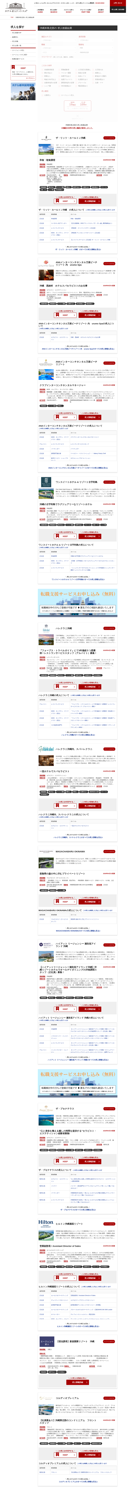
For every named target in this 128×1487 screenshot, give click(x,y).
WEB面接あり (66, 86)
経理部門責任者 (56, 1305)
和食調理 (54, 218)
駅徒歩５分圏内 (100, 76)
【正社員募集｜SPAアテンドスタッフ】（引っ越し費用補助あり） (92, 223)
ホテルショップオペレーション (80, 458)
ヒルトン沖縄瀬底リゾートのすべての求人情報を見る (77, 1326)
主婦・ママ (99, 83)
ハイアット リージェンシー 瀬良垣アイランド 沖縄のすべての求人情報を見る (77, 1060)
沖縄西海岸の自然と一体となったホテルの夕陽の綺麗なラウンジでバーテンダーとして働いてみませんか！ (92, 1194)
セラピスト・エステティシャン (59, 338)
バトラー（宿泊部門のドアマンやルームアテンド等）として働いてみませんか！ (92, 1187)
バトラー (54, 1186)
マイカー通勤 (66, 73)
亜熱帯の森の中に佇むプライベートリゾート (85, 919)
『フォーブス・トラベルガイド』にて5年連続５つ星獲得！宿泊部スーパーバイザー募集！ (93, 712)
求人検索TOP (16, 34)
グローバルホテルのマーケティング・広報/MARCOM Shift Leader (91, 1309)
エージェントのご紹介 (19, 56)
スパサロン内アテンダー (59, 223)
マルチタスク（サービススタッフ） (59, 920)
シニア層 (47, 86)
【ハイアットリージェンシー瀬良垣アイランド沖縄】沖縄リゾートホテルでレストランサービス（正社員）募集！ (92, 1044)
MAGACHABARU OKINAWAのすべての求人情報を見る (77, 931)
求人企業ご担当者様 (118, 9)
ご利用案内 (40, 10)
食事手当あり (66, 76)
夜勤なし (47, 76)
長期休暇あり (100, 79)
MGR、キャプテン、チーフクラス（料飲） (60, 234)
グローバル (82, 83)
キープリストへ (30, 79)
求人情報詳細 (90, 201)
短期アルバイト (66, 79)
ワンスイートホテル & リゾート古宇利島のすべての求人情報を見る (78, 579)
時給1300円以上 (50, 79)
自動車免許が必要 (50, 83)
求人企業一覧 (16, 47)
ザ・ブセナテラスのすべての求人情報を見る (77, 1210)
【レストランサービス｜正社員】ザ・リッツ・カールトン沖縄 (90, 240)
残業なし (98, 73)
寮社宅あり (48, 73)
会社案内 (101, 10)
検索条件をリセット (78, 118)
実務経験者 (65, 70)
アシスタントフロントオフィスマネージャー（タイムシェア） (90, 1319)
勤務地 (81, 45)
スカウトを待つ (69, 10)
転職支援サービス (18, 60)
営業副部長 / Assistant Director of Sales (83, 1295)
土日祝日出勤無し (84, 70)
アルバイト (43, 444)
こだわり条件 (46, 65)
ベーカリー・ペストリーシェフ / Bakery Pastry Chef (88, 453)
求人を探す (53, 10)
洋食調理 (54, 1029)
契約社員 (42, 1179)
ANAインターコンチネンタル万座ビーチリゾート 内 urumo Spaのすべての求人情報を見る (77, 349)
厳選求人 (15, 38)
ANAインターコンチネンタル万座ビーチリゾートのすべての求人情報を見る (77, 468)
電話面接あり (83, 86)
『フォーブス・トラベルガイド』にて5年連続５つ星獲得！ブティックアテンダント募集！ (93, 726)
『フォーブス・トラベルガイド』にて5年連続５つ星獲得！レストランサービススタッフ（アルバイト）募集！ (93, 705)
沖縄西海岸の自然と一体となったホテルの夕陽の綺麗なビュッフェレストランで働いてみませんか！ (92, 1201)
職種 (43, 45)
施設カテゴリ (46, 37)
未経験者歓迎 (49, 70)
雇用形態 (82, 37)
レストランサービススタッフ (80, 444)
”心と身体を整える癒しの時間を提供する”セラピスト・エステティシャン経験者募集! (93, 1180)
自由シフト (82, 76)
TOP (12, 17)
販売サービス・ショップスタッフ (59, 459)
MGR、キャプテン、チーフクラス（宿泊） (60, 438)
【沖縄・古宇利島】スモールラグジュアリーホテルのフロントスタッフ (92, 562)
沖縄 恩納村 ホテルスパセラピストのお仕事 (85, 337)
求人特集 (15, 43)
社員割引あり (83, 79)
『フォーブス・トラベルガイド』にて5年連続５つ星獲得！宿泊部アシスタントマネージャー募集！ (93, 719)
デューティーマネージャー (59, 1300)
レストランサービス (57, 228)
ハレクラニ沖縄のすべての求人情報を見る (77, 735)
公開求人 (47, 95)
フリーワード (57, 57)
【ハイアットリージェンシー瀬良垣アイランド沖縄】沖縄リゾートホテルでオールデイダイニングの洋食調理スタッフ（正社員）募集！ (92, 1030)
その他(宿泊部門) (56, 725)
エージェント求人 (18, 52)
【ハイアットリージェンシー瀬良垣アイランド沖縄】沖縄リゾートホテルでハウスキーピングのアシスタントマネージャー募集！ (92, 1037)
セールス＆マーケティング (59, 1295)
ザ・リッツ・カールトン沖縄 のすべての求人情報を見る (77, 249)
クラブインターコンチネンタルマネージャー (85, 437)
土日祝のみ (99, 70)
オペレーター (55, 1314)
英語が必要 (82, 73)
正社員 (42, 218)
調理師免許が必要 (67, 83)
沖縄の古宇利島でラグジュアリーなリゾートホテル (87, 556)
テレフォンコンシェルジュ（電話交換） (83, 1314)
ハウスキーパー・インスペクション (59, 1037)
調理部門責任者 (56, 453)
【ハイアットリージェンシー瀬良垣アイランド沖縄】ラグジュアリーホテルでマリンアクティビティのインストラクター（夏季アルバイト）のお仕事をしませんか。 (92, 1052)
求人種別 (44, 91)
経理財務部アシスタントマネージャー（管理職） (86, 1305)
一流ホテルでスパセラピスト (80, 826)
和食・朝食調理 (76, 218)
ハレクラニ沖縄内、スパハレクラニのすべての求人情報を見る (78, 837)
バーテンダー (55, 449)
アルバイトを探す (85, 10)
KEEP (65, 201)
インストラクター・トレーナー (59, 1051)
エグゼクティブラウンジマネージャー (83, 1300)
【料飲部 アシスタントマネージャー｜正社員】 (86, 233)
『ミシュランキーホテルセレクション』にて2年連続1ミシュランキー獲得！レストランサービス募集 (93, 569)
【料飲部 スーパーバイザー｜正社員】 (83, 228)
